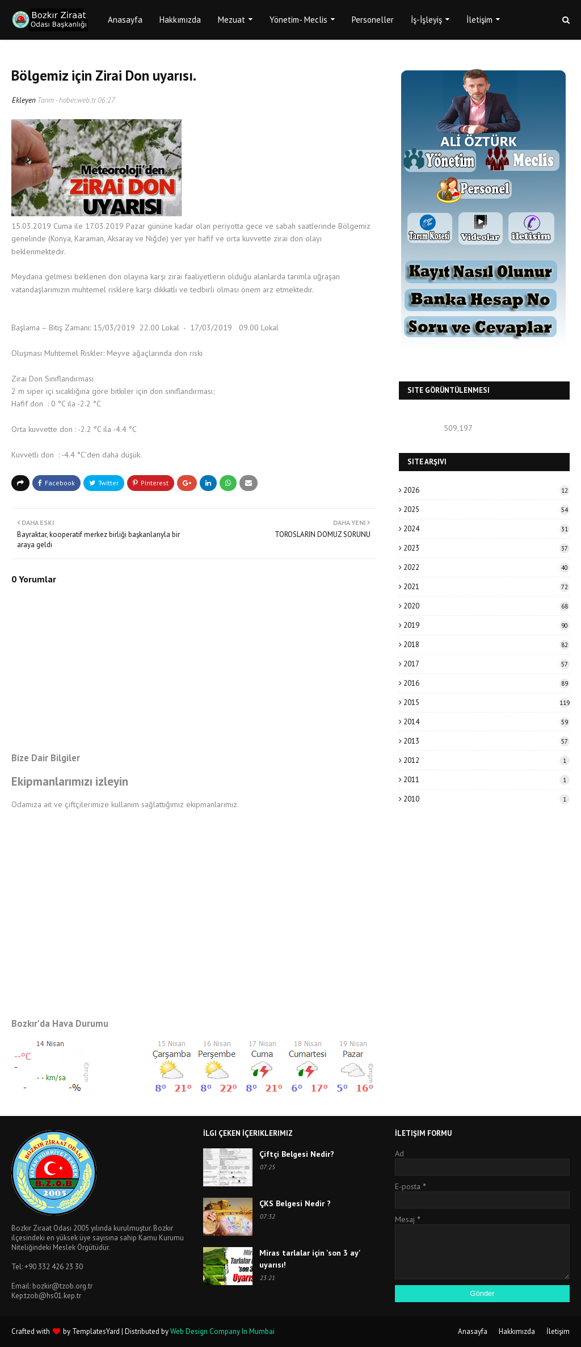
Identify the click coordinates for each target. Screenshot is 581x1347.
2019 (486, 625)
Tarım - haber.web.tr (66, 100)
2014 (486, 722)
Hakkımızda (517, 1331)
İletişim (558, 1331)
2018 (486, 644)
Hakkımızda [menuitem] (180, 19)
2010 (486, 799)
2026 (486, 490)
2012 (486, 760)
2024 (486, 529)
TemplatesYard (96, 1331)
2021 (486, 586)
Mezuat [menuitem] (231, 19)
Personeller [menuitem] (373, 19)
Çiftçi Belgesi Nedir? (296, 1154)
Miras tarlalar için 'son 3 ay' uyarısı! (309, 1259)
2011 (486, 779)
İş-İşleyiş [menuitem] (426, 19)
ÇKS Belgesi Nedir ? (295, 1203)
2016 (486, 683)
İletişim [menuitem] (479, 19)
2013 (486, 741)
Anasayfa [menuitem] (125, 19)
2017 (486, 664)
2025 (486, 509)
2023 (486, 548)
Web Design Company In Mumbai (222, 1331)
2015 (486, 702)
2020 (486, 606)
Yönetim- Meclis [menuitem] (298, 19)
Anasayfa (472, 1331)
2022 (486, 567)
